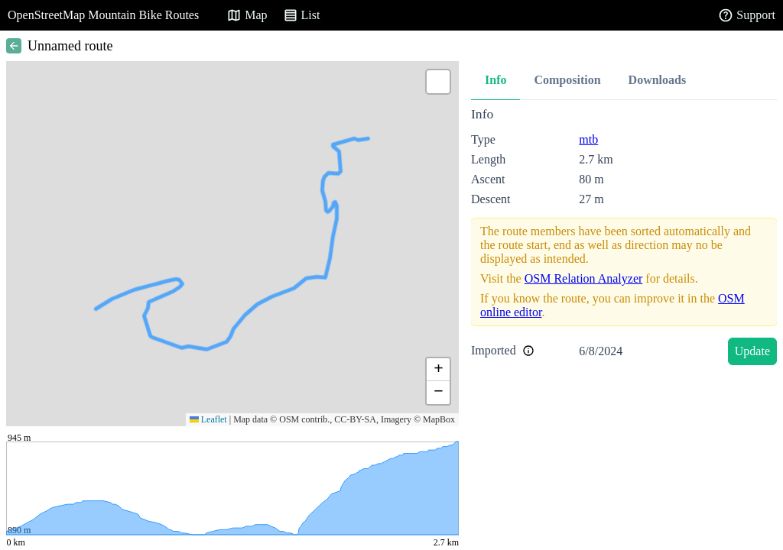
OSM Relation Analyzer (584, 278)
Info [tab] (495, 79)
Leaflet (208, 419)
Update (752, 351)
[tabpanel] (624, 238)
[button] (438, 81)
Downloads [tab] (658, 79)
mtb (588, 139)
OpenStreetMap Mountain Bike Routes (103, 14)
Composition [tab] (567, 79)
